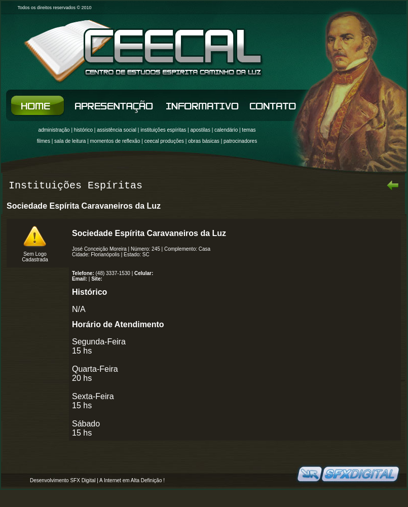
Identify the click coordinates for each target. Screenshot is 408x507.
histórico (83, 130)
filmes (43, 141)
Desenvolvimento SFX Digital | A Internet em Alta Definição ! (97, 480)
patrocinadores (240, 141)
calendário (226, 130)
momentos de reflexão (115, 141)
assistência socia (116, 130)
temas (248, 130)
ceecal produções (164, 141)
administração (53, 130)
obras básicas (203, 141)
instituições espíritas (163, 130)
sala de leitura (70, 141)
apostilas (200, 130)
